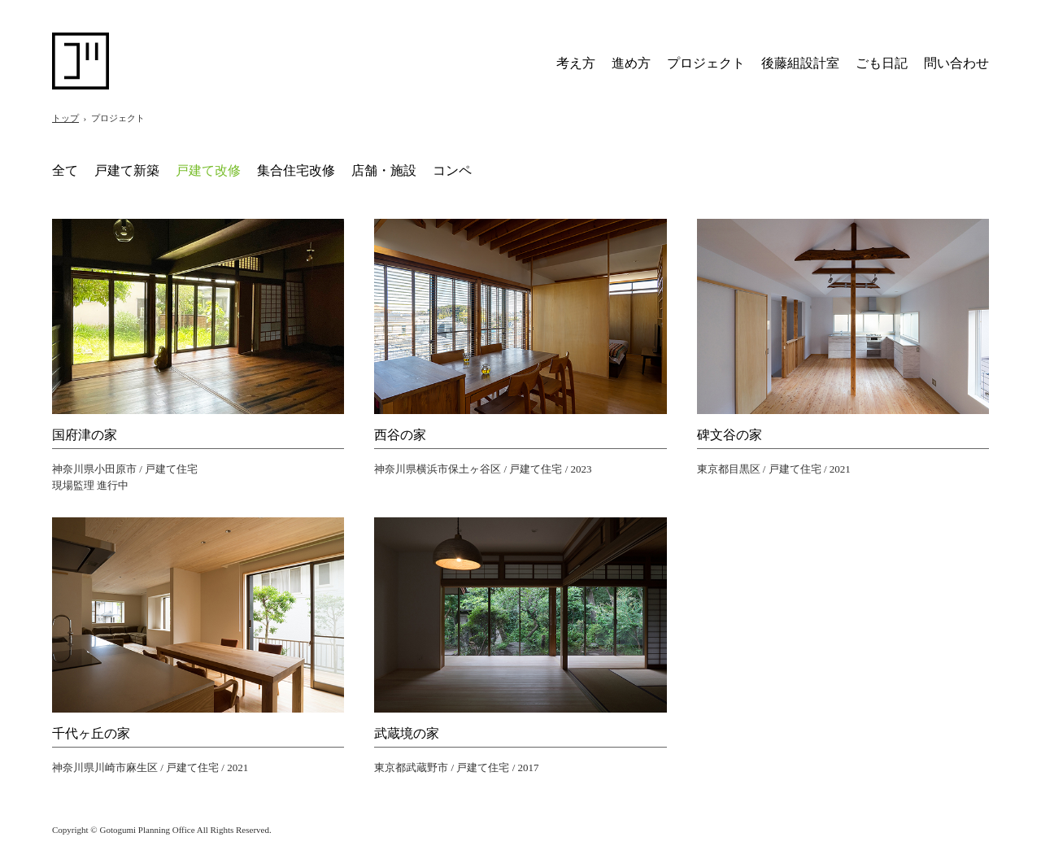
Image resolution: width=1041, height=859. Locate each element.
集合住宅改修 (296, 170)
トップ (65, 118)
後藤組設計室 (800, 63)
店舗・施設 (383, 170)
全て (65, 170)
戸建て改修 (208, 170)
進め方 (631, 63)
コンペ (452, 170)
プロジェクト (706, 63)
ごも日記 (882, 63)
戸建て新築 (126, 170)
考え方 (575, 63)
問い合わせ (956, 63)
